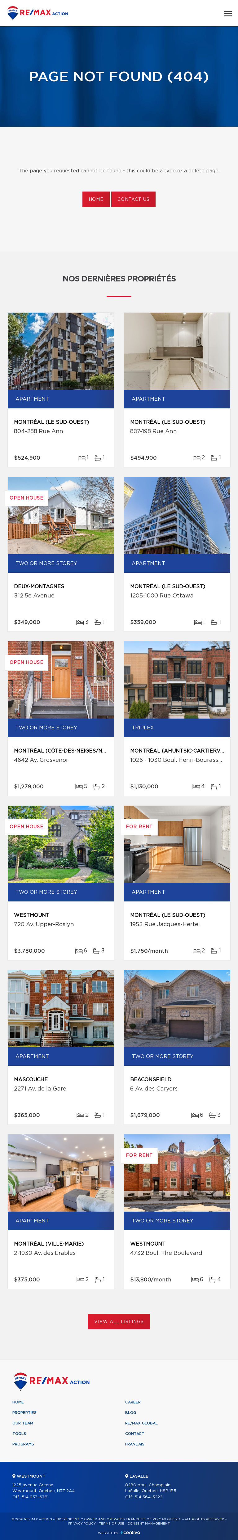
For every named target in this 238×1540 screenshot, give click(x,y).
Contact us (133, 199)
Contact (134, 1434)
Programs (23, 1444)
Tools (19, 1434)
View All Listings (118, 1322)
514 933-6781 (35, 1497)
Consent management (148, 1523)
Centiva (130, 1532)
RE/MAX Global (141, 1423)
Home (96, 199)
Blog (130, 1413)
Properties (24, 1413)
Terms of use (111, 1523)
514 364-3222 (148, 1497)
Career (133, 1402)
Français (134, 1444)
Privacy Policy (82, 1523)
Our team (22, 1423)
